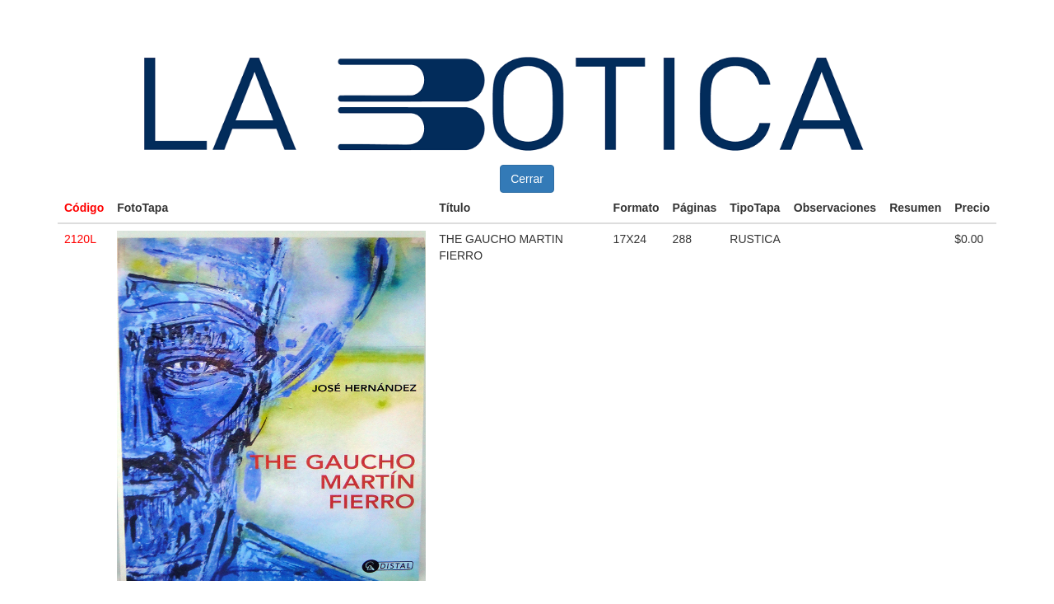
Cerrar (527, 178)
